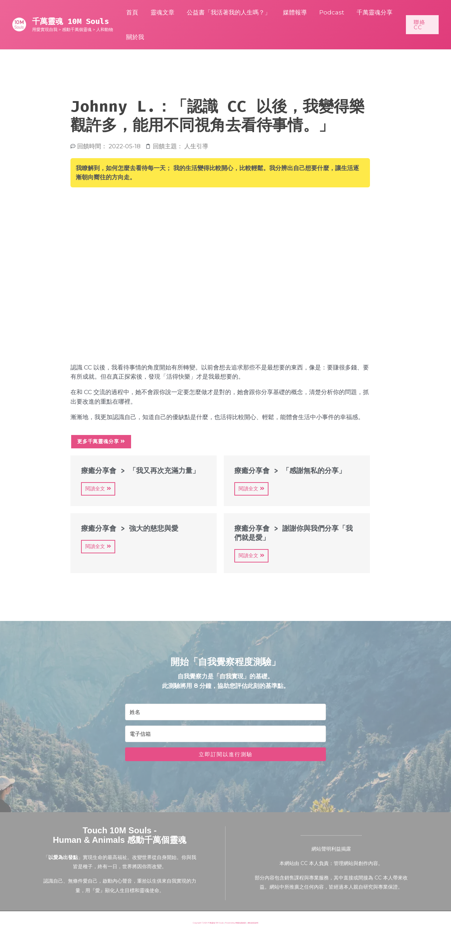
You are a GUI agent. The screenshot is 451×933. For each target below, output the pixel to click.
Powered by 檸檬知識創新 (235, 923)
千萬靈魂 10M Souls (70, 21)
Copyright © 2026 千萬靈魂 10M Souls (208, 923)
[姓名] (225, 712)
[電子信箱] (225, 734)
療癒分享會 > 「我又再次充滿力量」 (140, 470)
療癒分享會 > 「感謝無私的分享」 (290, 470)
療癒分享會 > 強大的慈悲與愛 (129, 528)
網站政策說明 (253, 923)
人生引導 (196, 146)
